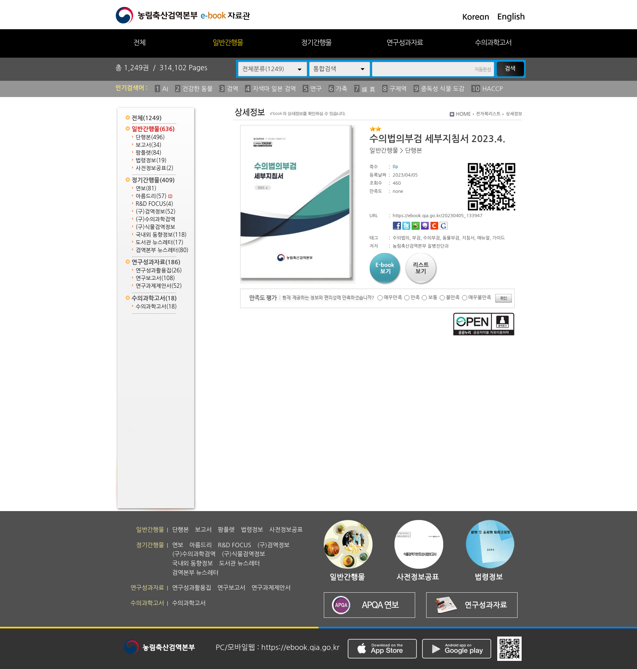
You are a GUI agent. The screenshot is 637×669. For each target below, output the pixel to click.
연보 (146, 188)
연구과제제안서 (159, 286)
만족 (415, 297)
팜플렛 (148, 152)
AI (165, 89)
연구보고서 (155, 278)
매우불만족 (479, 297)
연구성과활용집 (159, 270)
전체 (139, 42)
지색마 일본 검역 (274, 89)
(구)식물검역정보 (155, 227)
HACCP (492, 89)
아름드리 (154, 196)
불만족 (453, 297)
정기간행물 (316, 42)
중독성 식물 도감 (442, 89)
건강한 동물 (197, 89)
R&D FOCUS (154, 204)
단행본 (150, 137)
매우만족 (393, 297)
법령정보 (151, 160)
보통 (433, 297)
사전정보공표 (154, 168)
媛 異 (368, 89)
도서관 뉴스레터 (159, 242)
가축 (341, 89)
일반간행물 (227, 42)
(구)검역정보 (156, 211)
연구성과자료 (404, 42)
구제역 (398, 89)
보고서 (148, 145)
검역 (232, 89)
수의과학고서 (493, 42)
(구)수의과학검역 (155, 219)
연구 (316, 89)
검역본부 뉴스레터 (162, 250)
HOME (463, 114)
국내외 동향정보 (161, 234)
